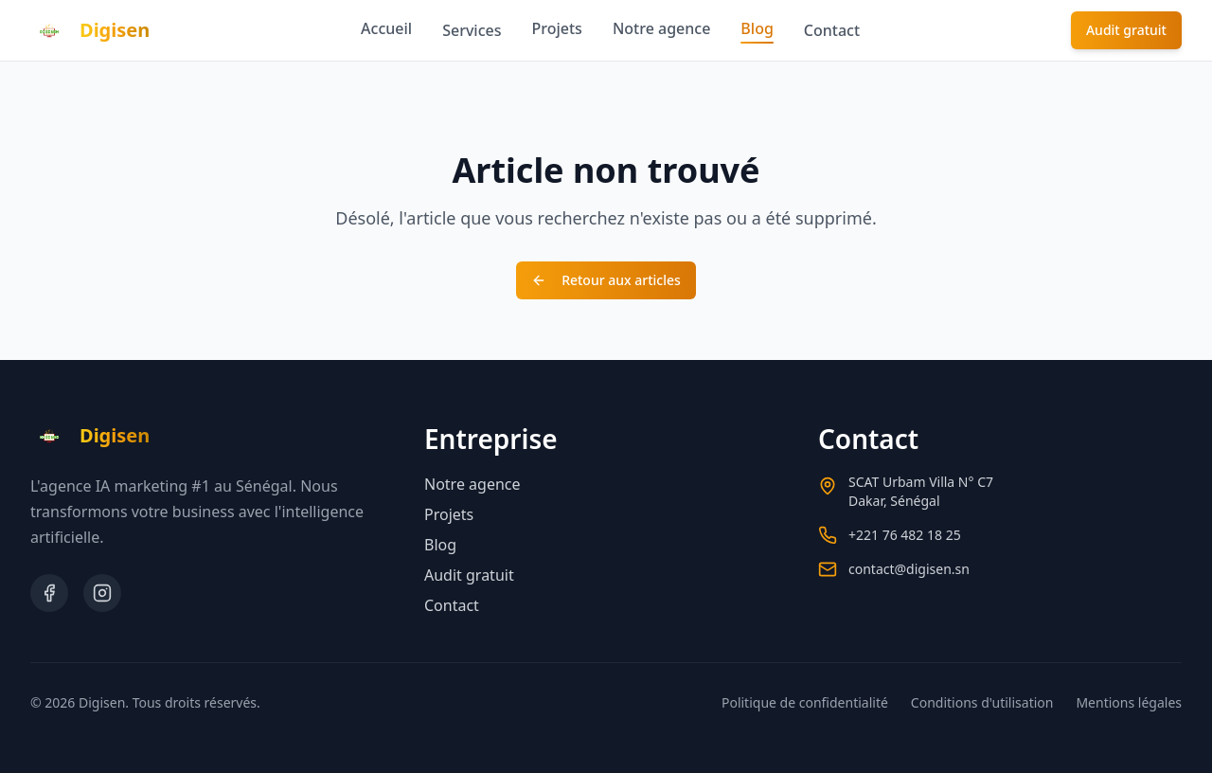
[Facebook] (49, 593)
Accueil (386, 28)
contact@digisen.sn (909, 569)
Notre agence (661, 28)
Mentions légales (1129, 702)
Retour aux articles (606, 280)
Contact (832, 30)
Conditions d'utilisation (982, 702)
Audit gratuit (1126, 30)
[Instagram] (102, 593)
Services (471, 30)
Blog (756, 31)
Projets (557, 28)
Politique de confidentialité (805, 702)
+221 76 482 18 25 (904, 535)
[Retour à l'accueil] (90, 30)
